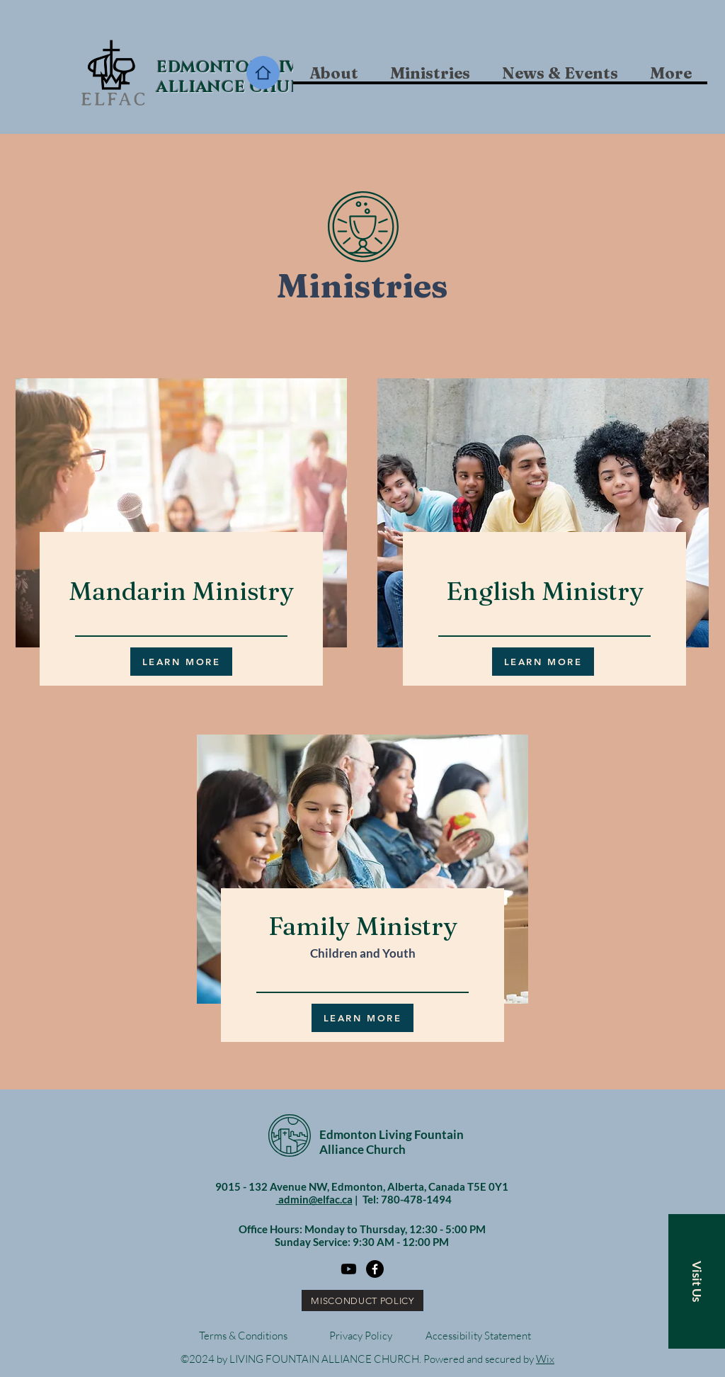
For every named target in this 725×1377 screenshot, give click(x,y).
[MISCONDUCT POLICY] (362, 1300)
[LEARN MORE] (181, 661)
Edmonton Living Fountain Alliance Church (391, 1141)
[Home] (263, 72)
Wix (545, 1359)
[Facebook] (375, 1269)
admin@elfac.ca (314, 1199)
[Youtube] (349, 1269)
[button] (430, 72)
